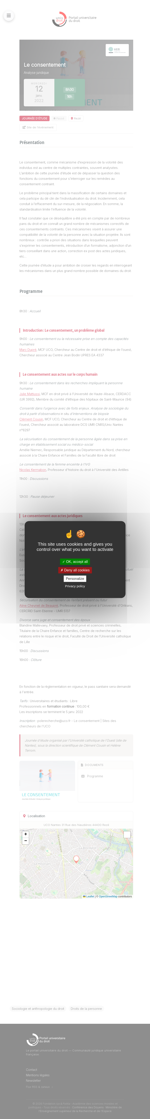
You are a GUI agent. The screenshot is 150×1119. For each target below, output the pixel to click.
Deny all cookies (75, 570)
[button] (25, 834)
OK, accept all (75, 562)
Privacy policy (75, 586)
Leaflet (88, 896)
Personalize (75, 579)
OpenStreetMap (108, 896)
